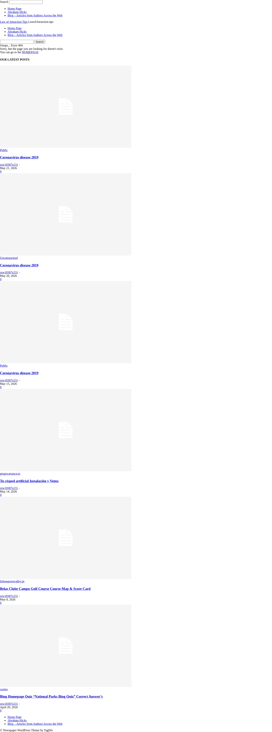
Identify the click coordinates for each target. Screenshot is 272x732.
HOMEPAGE (30, 52)
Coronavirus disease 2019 (19, 157)
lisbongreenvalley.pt (12, 581)
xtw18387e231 (9, 164)
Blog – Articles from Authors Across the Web (35, 15)
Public (4, 150)
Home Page (15, 8)
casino (4, 689)
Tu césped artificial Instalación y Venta (29, 481)
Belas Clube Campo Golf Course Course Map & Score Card (45, 589)
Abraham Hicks (17, 12)
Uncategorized (9, 257)
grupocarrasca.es (10, 473)
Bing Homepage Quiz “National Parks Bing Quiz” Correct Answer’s (51, 696)
